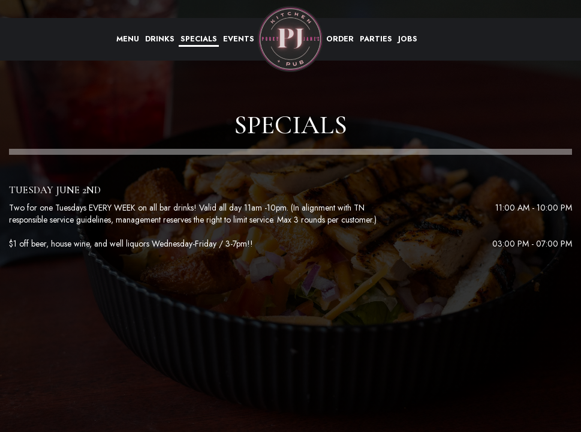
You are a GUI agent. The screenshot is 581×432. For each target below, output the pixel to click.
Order (340, 39)
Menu (127, 39)
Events (238, 39)
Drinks (159, 39)
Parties (376, 39)
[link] (290, 39)
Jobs (407, 39)
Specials (198, 39)
